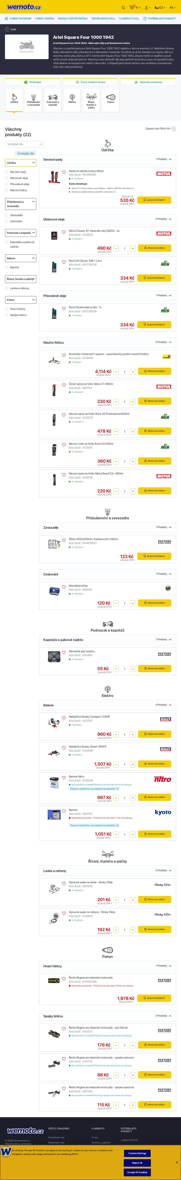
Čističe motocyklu (103, 18)
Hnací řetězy (17, 310)
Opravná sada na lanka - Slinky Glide (91, 883)
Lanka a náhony (19, 289)
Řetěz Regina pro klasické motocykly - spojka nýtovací (101, 1058)
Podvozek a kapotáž (19, 233)
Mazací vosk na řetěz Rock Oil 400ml (91, 444)
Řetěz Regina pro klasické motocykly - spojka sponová (101, 1088)
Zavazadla (16, 216)
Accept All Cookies (137, 1173)
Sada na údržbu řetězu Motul (86, 172)
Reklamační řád (56, 1143)
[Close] (177, 1163)
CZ (159, 7)
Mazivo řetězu (18, 191)
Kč (171, 7)
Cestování (16, 222)
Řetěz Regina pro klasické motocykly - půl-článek (98, 1028)
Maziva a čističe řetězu (73, 18)
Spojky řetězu (18, 316)
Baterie (14, 268)
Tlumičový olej (129, 18)
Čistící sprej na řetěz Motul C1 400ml (91, 385)
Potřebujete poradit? (159, 18)
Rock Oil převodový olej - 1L (85, 308)
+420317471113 (129, 1141)
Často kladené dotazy (93, 82)
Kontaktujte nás (56, 1138)
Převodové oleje (19, 185)
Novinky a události (101, 1143)
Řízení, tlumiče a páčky (20, 280)
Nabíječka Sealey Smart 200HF (88, 747)
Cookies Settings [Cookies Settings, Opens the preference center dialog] (137, 1154)
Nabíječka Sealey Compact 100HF (89, 717)
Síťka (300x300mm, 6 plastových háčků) (93, 540)
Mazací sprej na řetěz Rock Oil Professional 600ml (99, 414)
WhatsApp (35, 82)
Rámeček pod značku (82, 652)
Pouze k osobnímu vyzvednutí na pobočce (94, 789)
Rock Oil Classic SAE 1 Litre (85, 261)
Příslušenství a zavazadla (15, 205)
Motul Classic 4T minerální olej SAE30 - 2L (94, 231)
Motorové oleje (19, 179)
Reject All (137, 1163)
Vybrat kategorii (18, 18)
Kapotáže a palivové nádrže (22, 245)
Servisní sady (18, 173)
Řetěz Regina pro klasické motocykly (91, 978)
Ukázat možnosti (153, 200)
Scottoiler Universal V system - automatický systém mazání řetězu (108, 355)
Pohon (10, 300)
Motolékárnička (78, 586)
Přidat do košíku (154, 249)
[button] (138, 7)
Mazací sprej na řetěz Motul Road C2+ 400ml (96, 474)
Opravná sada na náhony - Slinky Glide (92, 913)
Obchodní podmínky (151, 82)
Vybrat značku (44, 18)
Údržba (11, 163)
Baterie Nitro (76, 777)
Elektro (11, 259)
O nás (95, 1138)
